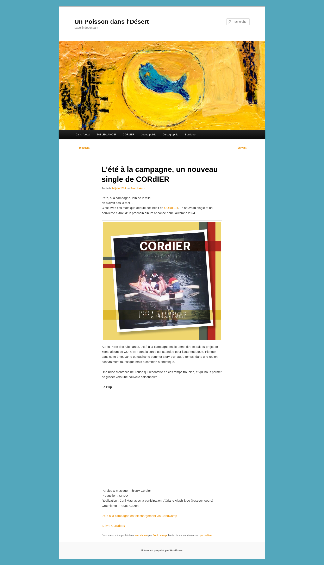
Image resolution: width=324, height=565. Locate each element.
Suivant (243, 147)
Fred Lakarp (138, 188)
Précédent (81, 147)
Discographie (170, 134)
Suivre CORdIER (113, 525)
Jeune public (148, 134)
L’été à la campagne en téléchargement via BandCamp (139, 516)
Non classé (141, 535)
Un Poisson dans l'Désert (111, 21)
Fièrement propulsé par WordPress (162, 550)
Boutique (190, 134)
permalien (206, 535)
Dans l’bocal (82, 134)
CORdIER (129, 134)
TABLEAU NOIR (106, 134)
